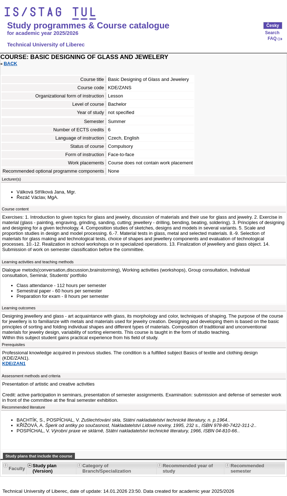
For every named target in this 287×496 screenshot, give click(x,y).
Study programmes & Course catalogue (88, 25)
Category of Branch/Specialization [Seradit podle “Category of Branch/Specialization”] (106, 468)
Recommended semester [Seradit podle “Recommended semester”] (247, 468)
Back (10, 63)
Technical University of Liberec (46, 44)
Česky (272, 25)
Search (272, 32)
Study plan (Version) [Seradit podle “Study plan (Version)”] (45, 468)
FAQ (272, 38)
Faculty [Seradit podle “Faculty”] (17, 468)
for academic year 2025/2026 (43, 33)
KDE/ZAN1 (14, 363)
